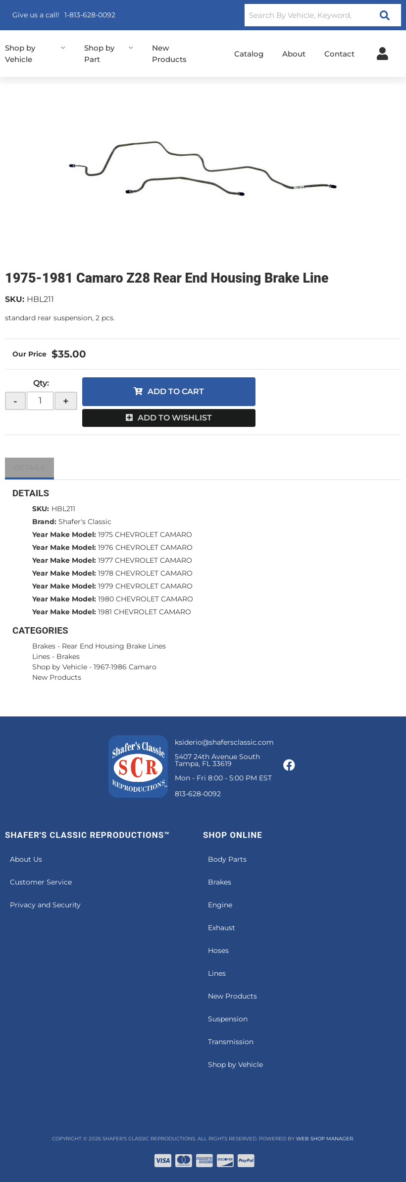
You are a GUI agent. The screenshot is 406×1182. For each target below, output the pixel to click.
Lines (41, 656)
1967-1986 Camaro (125, 666)
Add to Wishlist (175, 417)
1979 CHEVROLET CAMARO (145, 586)
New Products (56, 677)
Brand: (44, 521)
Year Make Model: (64, 534)
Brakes (43, 646)
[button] (323, 15)
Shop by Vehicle (59, 666)
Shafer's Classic (84, 521)
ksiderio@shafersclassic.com (224, 742)
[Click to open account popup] (382, 53)
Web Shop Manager (324, 1138)
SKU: (14, 299)
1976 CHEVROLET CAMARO (145, 547)
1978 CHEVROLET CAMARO (145, 573)
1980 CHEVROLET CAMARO (145, 598)
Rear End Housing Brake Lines (114, 646)
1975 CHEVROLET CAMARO (145, 534)
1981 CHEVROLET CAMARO (144, 611)
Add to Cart (176, 391)
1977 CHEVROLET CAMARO (145, 560)
